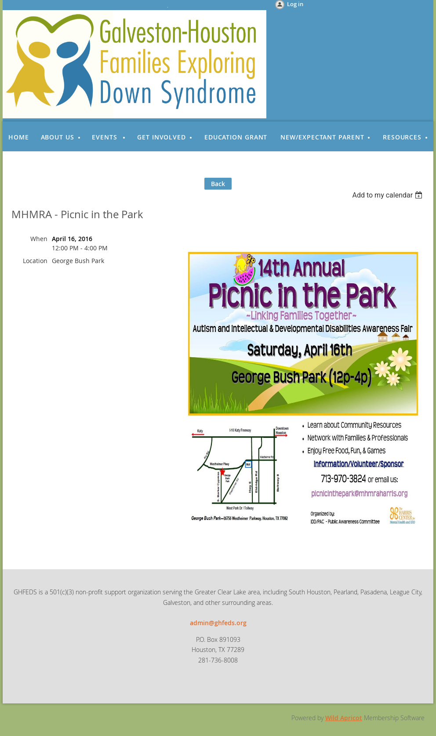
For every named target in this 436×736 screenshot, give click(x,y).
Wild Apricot (343, 718)
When (38, 238)
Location (35, 260)
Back (218, 183)
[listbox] (388, 195)
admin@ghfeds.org (218, 623)
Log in (295, 4)
